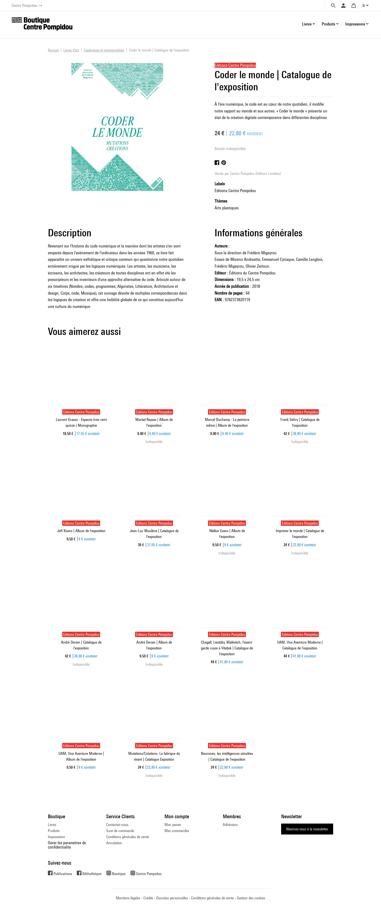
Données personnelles (172, 898)
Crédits (148, 898)
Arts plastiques (227, 207)
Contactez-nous (117, 824)
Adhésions (230, 824)
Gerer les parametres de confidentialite (67, 845)
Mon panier (173, 824)
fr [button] (364, 5)
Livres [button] (307, 23)
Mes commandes (177, 830)
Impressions (56, 836)
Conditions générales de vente (127, 836)
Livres (52, 824)
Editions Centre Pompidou (235, 190)
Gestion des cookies (251, 898)
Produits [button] (328, 23)
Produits (54, 830)
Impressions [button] (355, 23)
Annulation (114, 843)
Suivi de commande (120, 830)
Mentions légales (128, 898)
